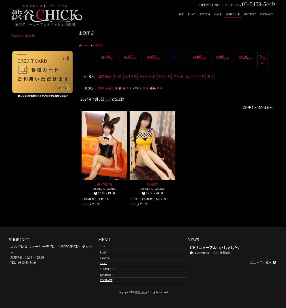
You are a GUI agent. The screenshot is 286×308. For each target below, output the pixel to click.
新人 (211, 76)
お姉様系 (130, 76)
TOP (181, 8)
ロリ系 (178, 76)
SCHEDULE (233, 8)
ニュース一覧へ (263, 262)
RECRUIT (250, 8)
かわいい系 (147, 76)
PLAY (191, 8)
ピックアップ (195, 76)
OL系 (118, 76)
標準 (101, 88)
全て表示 (105, 76)
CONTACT (266, 8)
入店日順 (111, 88)
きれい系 (164, 76)
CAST (217, 8)
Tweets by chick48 (23, 35)
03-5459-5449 (27, 262)
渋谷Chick (141, 292)
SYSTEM (204, 8)
